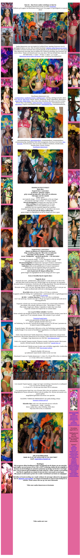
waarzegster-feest (74, 415)
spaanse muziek (73, 453)
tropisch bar (73, 461)
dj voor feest (44, 295)
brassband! (53, 6)
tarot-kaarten (74, 422)
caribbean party (40, 98)
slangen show (74, 448)
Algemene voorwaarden (25, 478)
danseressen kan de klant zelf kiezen (30, 56)
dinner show (18, 101)
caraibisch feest (19, 98)
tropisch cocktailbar (74, 473)
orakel (73, 421)
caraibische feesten (29, 98)
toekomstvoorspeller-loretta (74, 413)
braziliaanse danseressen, (40, 147)
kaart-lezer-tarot (73, 416)
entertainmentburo (35, 140)
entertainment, (47, 102)
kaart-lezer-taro (73, 423)
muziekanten (74, 472)
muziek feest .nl (55, 343)
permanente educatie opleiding (73, 457)
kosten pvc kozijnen (73, 469)
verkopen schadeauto (73, 468)
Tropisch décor (74, 455)
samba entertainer (37, 102)
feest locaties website (46, 348)
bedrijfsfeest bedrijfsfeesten (74, 463)
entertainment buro (46, 104)
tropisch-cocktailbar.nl (74, 465)
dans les (20, 99)
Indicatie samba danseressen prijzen (56, 48)
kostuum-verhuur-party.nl (40, 400)
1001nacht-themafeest (74, 476)
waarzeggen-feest (74, 418)
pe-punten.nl (74, 459)
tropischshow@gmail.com (42, 459)
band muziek (74, 470)
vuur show (74, 450)
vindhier (74, 446)
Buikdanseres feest (74, 451)
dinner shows (27, 101)
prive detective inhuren (74, 466)
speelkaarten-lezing (74, 419)
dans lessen (26, 99)
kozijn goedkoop (73, 474)
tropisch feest (74, 447)
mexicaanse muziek (74, 454)
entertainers (18, 104)
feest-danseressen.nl (53, 338)
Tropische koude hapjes (40, 318)
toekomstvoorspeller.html (73, 425)
